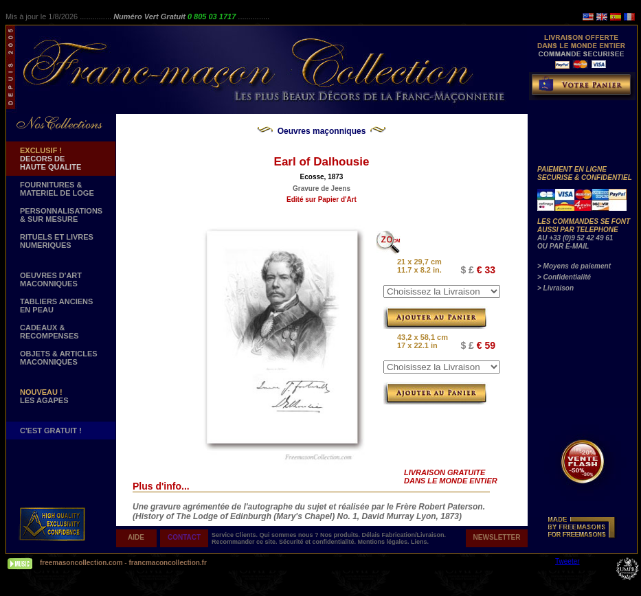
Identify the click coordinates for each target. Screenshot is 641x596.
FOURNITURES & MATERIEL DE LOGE (57, 189)
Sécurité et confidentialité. (318, 541)
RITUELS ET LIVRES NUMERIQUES (56, 241)
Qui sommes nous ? (290, 534)
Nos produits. (341, 534)
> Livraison (555, 288)
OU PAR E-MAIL (563, 246)
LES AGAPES (44, 396)
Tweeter (567, 561)
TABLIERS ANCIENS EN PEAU (56, 305)
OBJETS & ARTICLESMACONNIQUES (59, 357)
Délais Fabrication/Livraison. (404, 534)
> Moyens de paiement (574, 266)
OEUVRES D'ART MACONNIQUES (51, 279)
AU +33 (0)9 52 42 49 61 (575, 238)
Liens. (420, 541)
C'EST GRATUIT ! (51, 430)
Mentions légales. (385, 541)
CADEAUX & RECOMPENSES (49, 331)
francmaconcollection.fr (167, 562)
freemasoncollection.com (81, 562)
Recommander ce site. (245, 541)
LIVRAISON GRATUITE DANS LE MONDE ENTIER (450, 476)
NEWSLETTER (497, 537)
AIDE (136, 537)
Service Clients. (236, 534)
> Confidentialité (564, 277)
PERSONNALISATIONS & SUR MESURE (61, 215)
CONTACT (184, 537)
